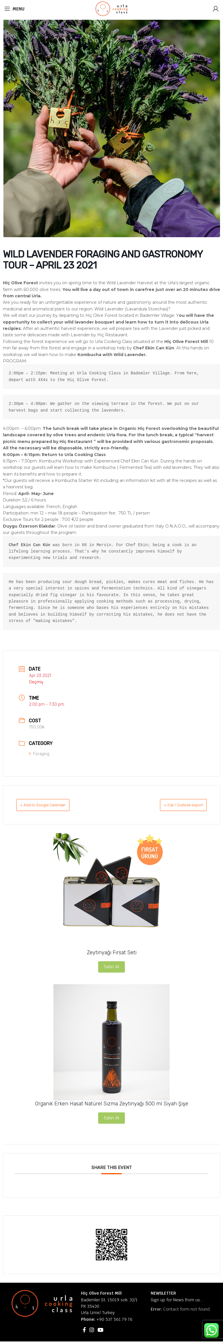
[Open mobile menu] (14, 9)
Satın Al (111, 967)
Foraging (39, 753)
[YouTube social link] (100, 1330)
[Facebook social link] (84, 1330)
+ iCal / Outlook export (175, 805)
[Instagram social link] (92, 1330)
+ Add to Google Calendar (50, 805)
